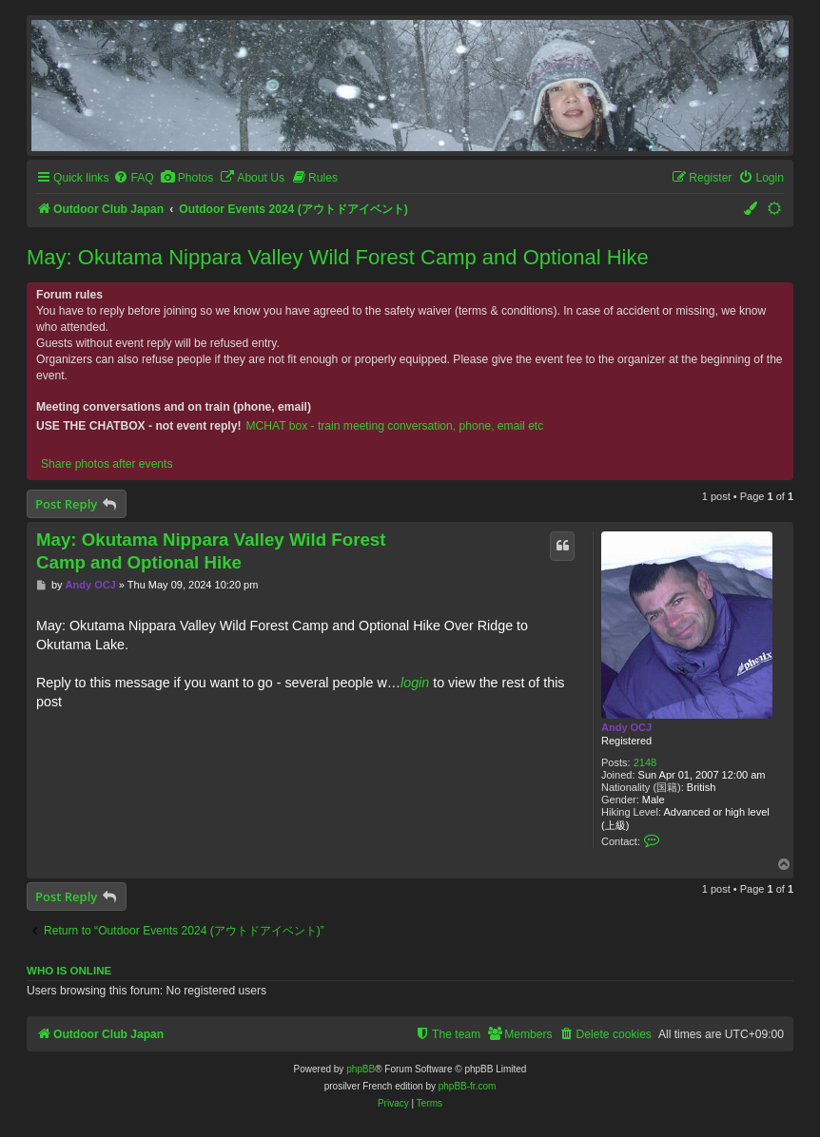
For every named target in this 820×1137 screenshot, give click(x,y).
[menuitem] (133, 178)
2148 (645, 762)
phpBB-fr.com (468, 1086)
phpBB (360, 1069)
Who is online (69, 970)
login (414, 682)
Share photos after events (107, 464)
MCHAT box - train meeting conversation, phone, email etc (394, 426)
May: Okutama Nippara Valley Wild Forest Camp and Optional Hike (338, 257)
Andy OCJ (626, 727)
